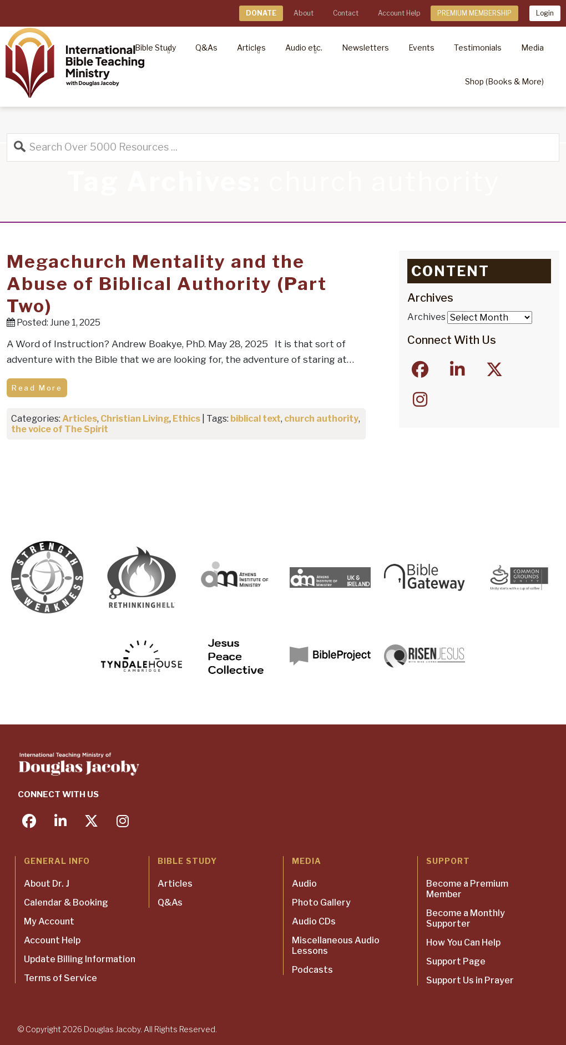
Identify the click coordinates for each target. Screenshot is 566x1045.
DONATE (261, 13)
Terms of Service (60, 978)
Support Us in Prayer (470, 980)
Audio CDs (314, 921)
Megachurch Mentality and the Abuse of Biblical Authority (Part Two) (167, 284)
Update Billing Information (79, 959)
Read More (37, 387)
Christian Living (134, 418)
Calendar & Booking (66, 902)
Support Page (456, 961)
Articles (79, 418)
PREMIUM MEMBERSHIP (474, 13)
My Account (49, 921)
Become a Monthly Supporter (465, 918)
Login (545, 13)
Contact (345, 13)
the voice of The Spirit (59, 429)
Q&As (170, 902)
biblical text (255, 418)
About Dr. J (46, 883)
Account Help (399, 13)
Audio (304, 883)
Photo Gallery (321, 902)
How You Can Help (463, 942)
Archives (426, 317)
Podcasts (312, 969)
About (304, 13)
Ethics (186, 418)
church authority (321, 418)
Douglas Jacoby (112, 1029)
